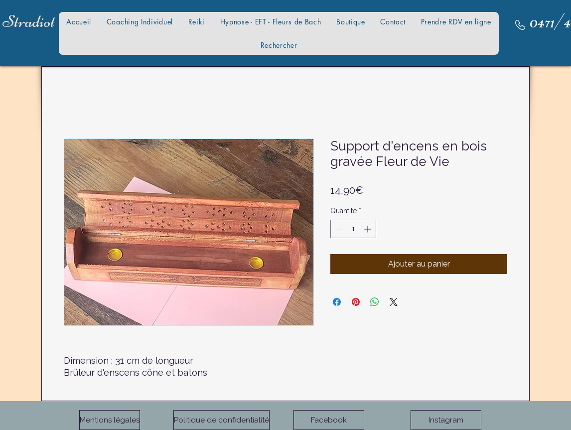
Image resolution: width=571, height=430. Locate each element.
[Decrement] (338, 229)
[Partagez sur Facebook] (337, 302)
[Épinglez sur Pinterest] (356, 302)
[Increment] (368, 229)
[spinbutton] (353, 229)
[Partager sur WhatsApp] (375, 302)
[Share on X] (394, 302)
